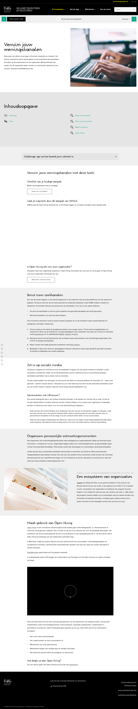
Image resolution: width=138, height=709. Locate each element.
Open (29, 527)
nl (132, 1)
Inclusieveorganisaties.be (120, 1)
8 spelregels (73, 665)
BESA (62, 334)
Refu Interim (75, 345)
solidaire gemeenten (45, 341)
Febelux (68, 334)
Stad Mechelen (32, 552)
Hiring (34, 527)
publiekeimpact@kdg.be (127, 695)
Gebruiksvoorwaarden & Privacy (35, 706)
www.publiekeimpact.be (127, 690)
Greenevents (39, 334)
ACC (75, 334)
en (135, 1)
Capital (79, 483)
